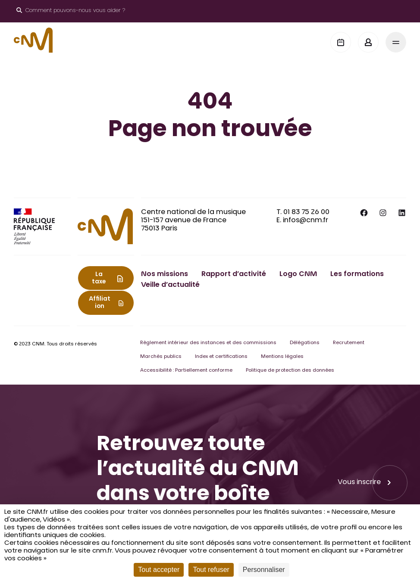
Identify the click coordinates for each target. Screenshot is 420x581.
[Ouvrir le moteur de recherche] (71, 11)
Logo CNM (298, 274)
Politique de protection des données (290, 370)
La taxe (99, 278)
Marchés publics (161, 356)
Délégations (305, 343)
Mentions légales (282, 356)
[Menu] (396, 42)
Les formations (357, 274)
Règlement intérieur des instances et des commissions (208, 343)
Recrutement (348, 343)
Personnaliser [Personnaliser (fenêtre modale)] (264, 569)
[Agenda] (340, 42)
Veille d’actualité (170, 285)
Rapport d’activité (233, 274)
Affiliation (99, 303)
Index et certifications (221, 356)
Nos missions (164, 274)
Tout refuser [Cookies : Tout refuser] (211, 569)
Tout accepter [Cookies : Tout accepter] (158, 569)
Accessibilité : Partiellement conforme (186, 370)
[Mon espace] (368, 42)
